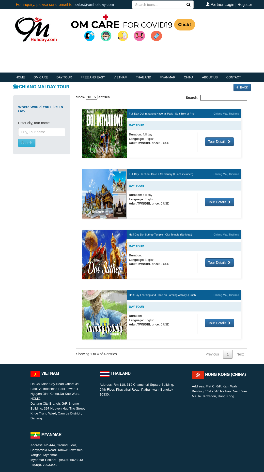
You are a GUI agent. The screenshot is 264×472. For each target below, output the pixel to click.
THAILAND (143, 77)
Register (244, 4)
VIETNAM (120, 77)
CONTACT (233, 77)
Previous (212, 354)
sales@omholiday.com (94, 4)
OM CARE (40, 77)
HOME (20, 77)
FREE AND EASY (92, 77)
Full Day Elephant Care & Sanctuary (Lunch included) (161, 174)
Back (242, 87)
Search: (216, 98)
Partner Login (222, 4)
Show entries (93, 97)
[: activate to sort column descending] (161, 104)
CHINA (188, 77)
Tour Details (219, 142)
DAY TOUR (64, 77)
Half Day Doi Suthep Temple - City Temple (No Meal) (160, 234)
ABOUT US (210, 77)
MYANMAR (167, 77)
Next (240, 354)
